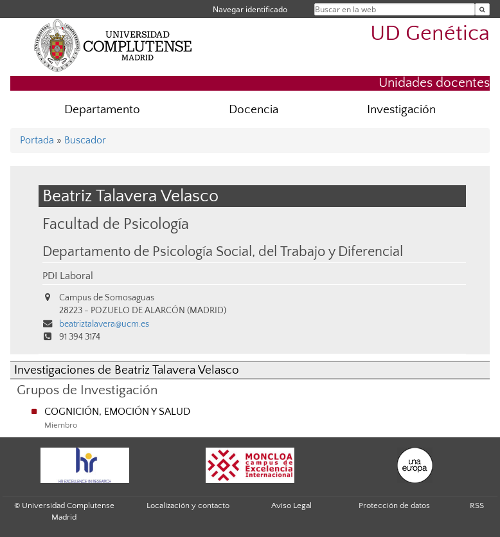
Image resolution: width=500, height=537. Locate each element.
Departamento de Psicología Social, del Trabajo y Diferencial (222, 252)
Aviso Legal (291, 505)
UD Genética (430, 34)
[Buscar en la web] (482, 9)
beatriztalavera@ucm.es (104, 324)
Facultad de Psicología (115, 224)
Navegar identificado (250, 9)
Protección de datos (394, 505)
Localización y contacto (188, 505)
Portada (37, 140)
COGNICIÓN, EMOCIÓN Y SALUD (117, 411)
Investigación (401, 109)
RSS (477, 505)
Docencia (253, 109)
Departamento (102, 109)
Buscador (85, 140)
